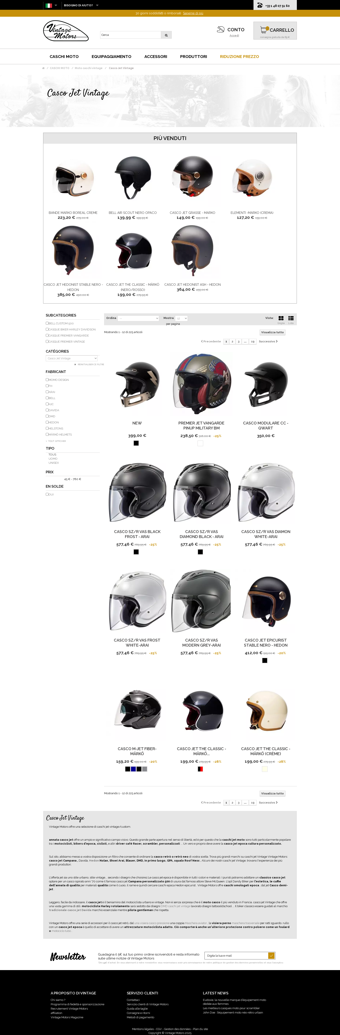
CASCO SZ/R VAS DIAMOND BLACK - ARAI (201, 534)
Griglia (281, 320)
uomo (53, 458)
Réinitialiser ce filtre (90, 364)
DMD (52, 416)
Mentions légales (143, 1029)
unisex (54, 462)
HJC (51, 404)
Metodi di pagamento (140, 1017)
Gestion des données (177, 1029)
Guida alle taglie (137, 1008)
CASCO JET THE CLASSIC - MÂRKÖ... (201, 751)
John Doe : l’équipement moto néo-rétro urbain (233, 1012)
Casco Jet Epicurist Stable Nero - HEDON (266, 642)
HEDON (54, 422)
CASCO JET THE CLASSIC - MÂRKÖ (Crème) (265, 751)
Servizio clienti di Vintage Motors (147, 1004)
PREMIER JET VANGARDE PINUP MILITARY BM (201, 425)
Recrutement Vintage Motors (69, 1008)
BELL (52, 398)
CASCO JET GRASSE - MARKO (192, 213)
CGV (159, 1029)
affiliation (56, 1013)
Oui (51, 494)
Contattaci (133, 1000)
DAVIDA (54, 410)
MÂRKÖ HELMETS (60, 434)
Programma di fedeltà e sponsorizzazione (77, 1004)
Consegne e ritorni (138, 1013)
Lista (291, 320)
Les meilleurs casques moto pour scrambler (231, 1008)
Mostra (168, 318)
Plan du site (200, 1029)
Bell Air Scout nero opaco (133, 213)
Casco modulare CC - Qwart (265, 425)
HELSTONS (56, 428)
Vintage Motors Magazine (67, 1017)
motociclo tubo (62, 931)
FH (50, 386)
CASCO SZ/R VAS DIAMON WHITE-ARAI (265, 534)
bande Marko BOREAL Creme (73, 213)
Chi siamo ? (58, 1000)
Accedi (234, 35)
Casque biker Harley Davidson (72, 329)
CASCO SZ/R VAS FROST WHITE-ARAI (137, 642)
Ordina (111, 318)
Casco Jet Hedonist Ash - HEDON (192, 285)
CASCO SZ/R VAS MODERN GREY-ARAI (201, 642)
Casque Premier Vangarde (69, 335)
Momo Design (59, 379)
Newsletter (68, 957)
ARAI (52, 392)
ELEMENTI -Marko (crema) (252, 213)
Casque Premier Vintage (67, 341)
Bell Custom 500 (61, 323)
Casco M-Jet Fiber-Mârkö (137, 751)
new (137, 423)
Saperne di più (193, 13)
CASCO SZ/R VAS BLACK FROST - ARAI (137, 534)
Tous (52, 454)
